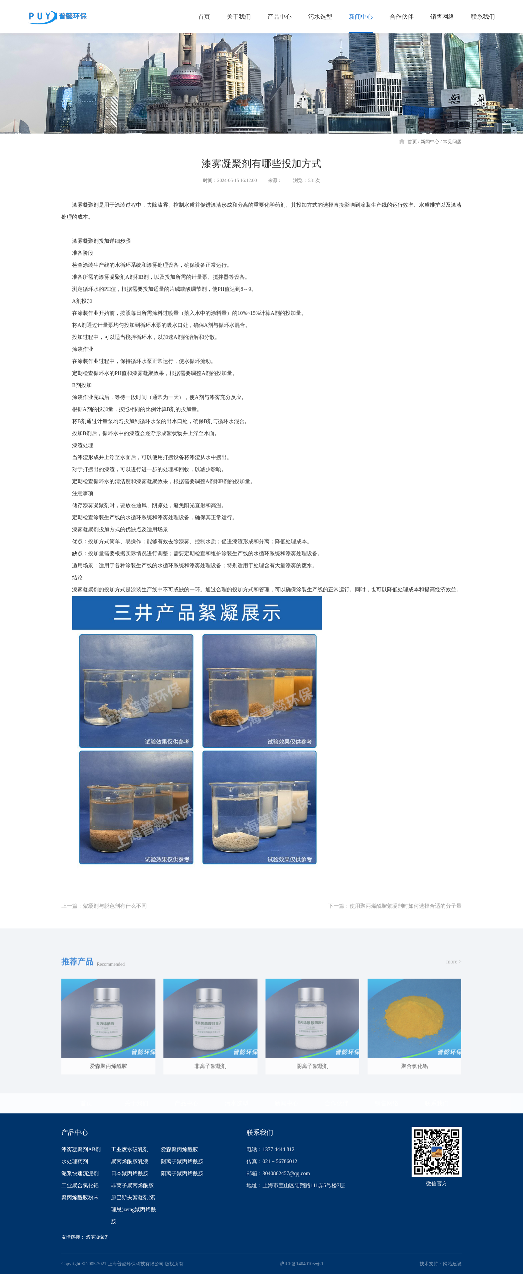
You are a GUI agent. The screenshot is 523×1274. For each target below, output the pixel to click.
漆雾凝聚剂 (97, 1237)
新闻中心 (430, 141)
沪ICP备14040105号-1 (301, 1263)
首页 (412, 141)
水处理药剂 (74, 1161)
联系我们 (437, 1103)
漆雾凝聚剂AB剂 (81, 1149)
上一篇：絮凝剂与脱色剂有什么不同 (104, 911)
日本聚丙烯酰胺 (129, 1173)
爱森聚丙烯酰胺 (179, 1149)
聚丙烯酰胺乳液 (129, 1161)
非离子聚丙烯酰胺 (132, 1185)
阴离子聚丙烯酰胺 (182, 1161)
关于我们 (136, 1103)
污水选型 (236, 1103)
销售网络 (387, 1103)
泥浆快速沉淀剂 (80, 1173)
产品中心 (186, 1103)
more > (454, 967)
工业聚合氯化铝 (80, 1185)
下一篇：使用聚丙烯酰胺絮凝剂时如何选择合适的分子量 (395, 911)
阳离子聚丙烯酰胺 (182, 1173)
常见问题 (452, 141)
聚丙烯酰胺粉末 (80, 1197)
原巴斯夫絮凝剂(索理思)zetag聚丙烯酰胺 (133, 1209)
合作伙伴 (337, 1103)
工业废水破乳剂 (129, 1149)
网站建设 (452, 1263)
